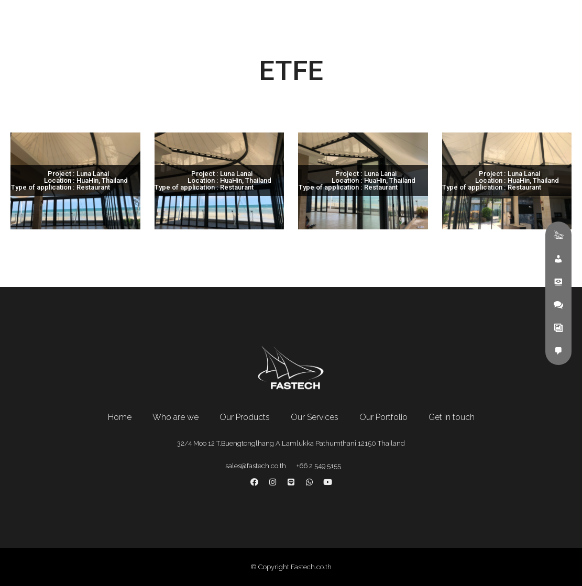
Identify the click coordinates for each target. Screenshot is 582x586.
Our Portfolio (383, 417)
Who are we (175, 417)
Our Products (244, 417)
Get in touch (452, 417)
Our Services (314, 417)
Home (119, 417)
